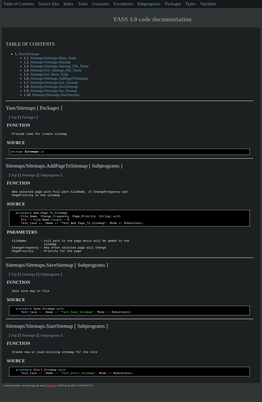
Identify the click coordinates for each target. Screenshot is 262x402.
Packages (173, 3)
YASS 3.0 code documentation (152, 19)
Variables (208, 3)
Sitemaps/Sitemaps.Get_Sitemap (54, 82)
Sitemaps (28, 176)
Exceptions (123, 3)
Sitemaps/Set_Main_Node (49, 74)
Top (14, 117)
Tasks (83, 3)
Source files (48, 3)
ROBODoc (51, 397)
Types (190, 3)
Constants (100, 3)
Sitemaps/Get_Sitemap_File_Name (56, 70)
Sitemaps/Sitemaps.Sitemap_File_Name (59, 66)
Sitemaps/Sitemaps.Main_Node (53, 58)
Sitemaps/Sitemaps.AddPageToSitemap (59, 78)
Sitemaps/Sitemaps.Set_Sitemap (53, 91)
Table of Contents (18, 3)
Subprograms (148, 3)
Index (68, 3)
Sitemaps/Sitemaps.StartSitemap (55, 95)
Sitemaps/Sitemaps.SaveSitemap (54, 87)
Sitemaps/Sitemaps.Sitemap (50, 62)
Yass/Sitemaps (28, 54)
